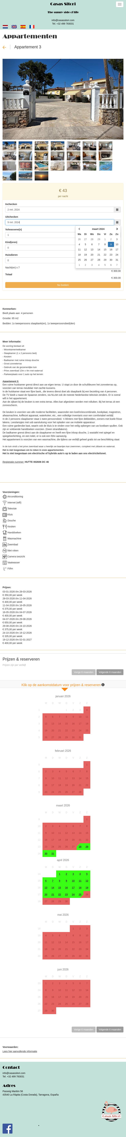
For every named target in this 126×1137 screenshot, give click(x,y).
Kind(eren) (11, 242)
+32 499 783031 (65, 23)
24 (80, 730)
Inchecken (11, 204)
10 (80, 716)
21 (59, 730)
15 (66, 723)
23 (73, 730)
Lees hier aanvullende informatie (20, 1051)
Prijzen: (7, 587)
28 (59, 737)
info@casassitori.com (63, 20)
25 (87, 730)
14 (59, 723)
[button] (12, 99)
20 (52, 730)
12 (46, 723)
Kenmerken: (9, 308)
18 (87, 723)
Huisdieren (11, 254)
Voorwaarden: (10, 1047)
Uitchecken (11, 216)
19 (46, 730)
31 (80, 737)
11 (87, 716)
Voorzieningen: (11, 492)
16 (73, 723)
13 (52, 723)
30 (73, 737)
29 (66, 737)
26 (46, 737)
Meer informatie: (12, 341)
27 (52, 737)
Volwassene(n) (13, 229)
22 (66, 730)
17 (80, 723)
